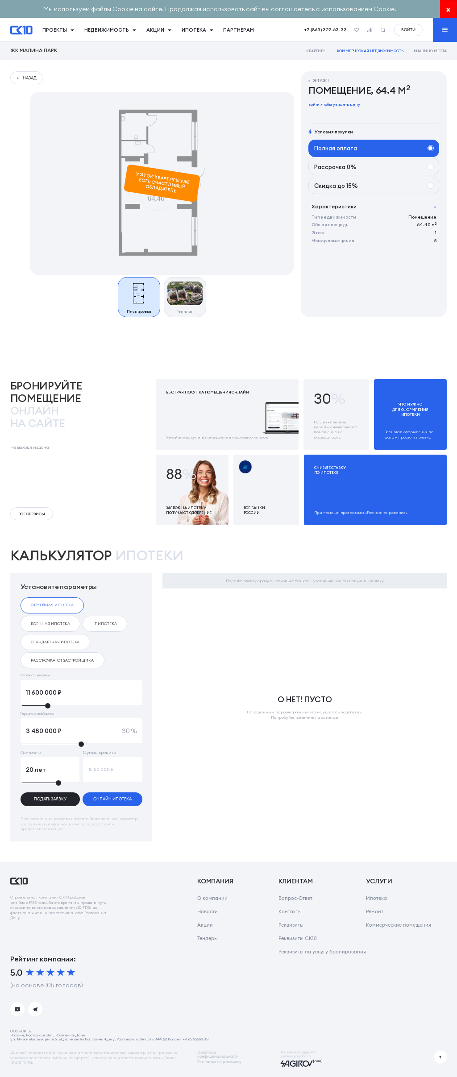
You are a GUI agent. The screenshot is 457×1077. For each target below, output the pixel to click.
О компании (212, 898)
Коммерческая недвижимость (370, 50)
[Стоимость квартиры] (81, 692)
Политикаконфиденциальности (217, 1054)
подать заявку (50, 798)
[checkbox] (52, 605)
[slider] (81, 705)
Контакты (290, 911)
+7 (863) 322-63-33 (325, 30)
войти (408, 29)
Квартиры (316, 50)
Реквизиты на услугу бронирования (322, 952)
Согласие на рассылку (219, 1062)
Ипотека (376, 898)
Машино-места (430, 50)
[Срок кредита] (50, 769)
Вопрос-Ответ (295, 898)
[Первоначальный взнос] (81, 730)
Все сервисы (31, 513)
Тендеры (207, 938)
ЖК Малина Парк (33, 51)
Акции (205, 925)
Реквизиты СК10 (297, 938)
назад (30, 77)
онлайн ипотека (112, 798)
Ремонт (374, 911)
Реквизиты (290, 925)
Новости (207, 911)
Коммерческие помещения (398, 925)
